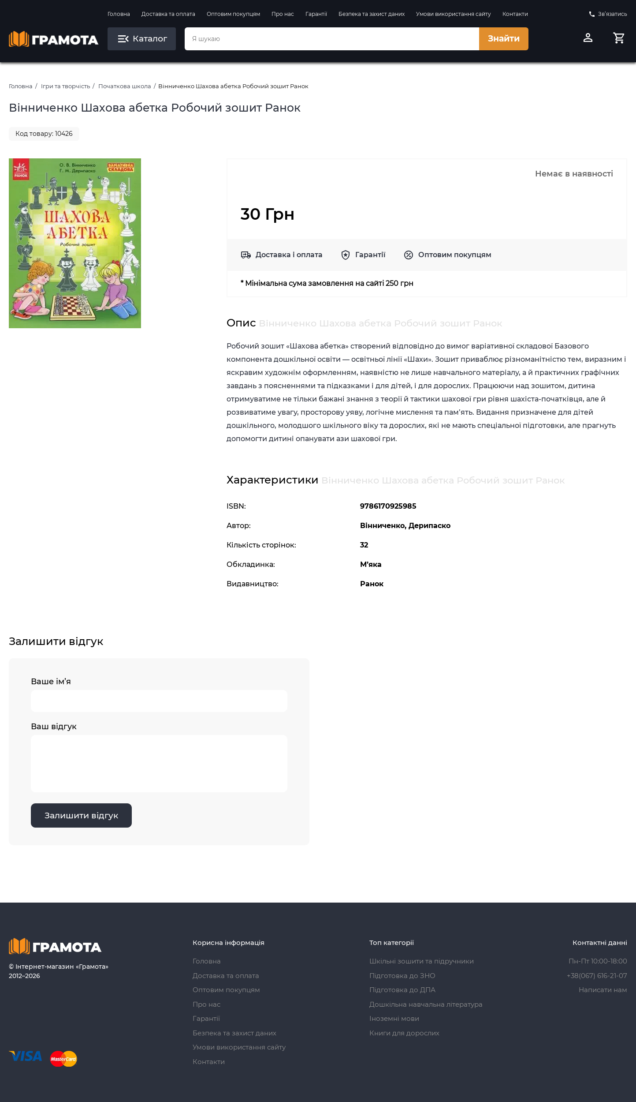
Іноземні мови (394, 1018)
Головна (119, 14)
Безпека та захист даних (371, 14)
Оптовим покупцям (233, 14)
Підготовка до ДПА (402, 990)
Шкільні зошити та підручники (421, 961)
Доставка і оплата (289, 255)
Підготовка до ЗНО (402, 975)
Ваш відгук (159, 757)
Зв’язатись (607, 14)
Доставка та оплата (168, 14)
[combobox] (332, 38)
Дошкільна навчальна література (426, 1004)
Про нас (283, 14)
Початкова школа (124, 86)
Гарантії (316, 14)
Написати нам (603, 990)
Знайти (504, 39)
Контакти (515, 14)
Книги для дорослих (404, 1033)
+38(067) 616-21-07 (597, 975)
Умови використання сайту (453, 14)
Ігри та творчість (65, 86)
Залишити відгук (81, 815)
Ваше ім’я (159, 694)
